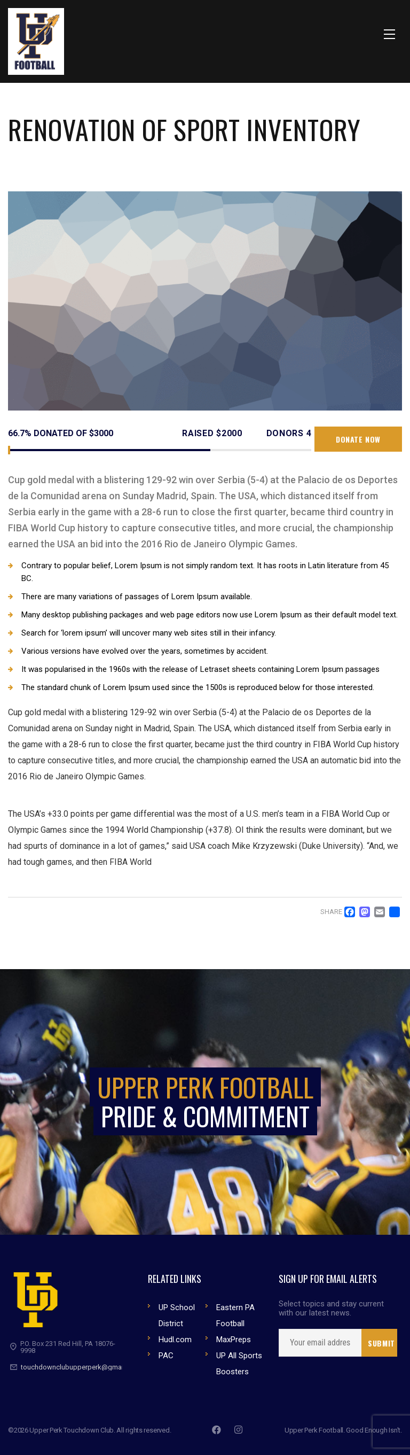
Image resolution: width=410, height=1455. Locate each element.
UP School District (177, 1315)
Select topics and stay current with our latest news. (331, 1308)
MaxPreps (233, 1339)
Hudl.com (175, 1339)
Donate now (358, 439)
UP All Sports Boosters (239, 1363)
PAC (166, 1355)
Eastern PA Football (235, 1315)
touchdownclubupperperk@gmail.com (80, 1367)
